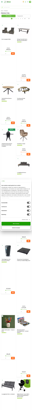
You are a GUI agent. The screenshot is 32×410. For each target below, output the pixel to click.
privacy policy (23, 374)
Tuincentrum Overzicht (16, 406)
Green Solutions (16, 404)
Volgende (29, 20)
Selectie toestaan (16, 227)
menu (2, 2)
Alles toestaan (16, 223)
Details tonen (25, 219)
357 (24, 18)
